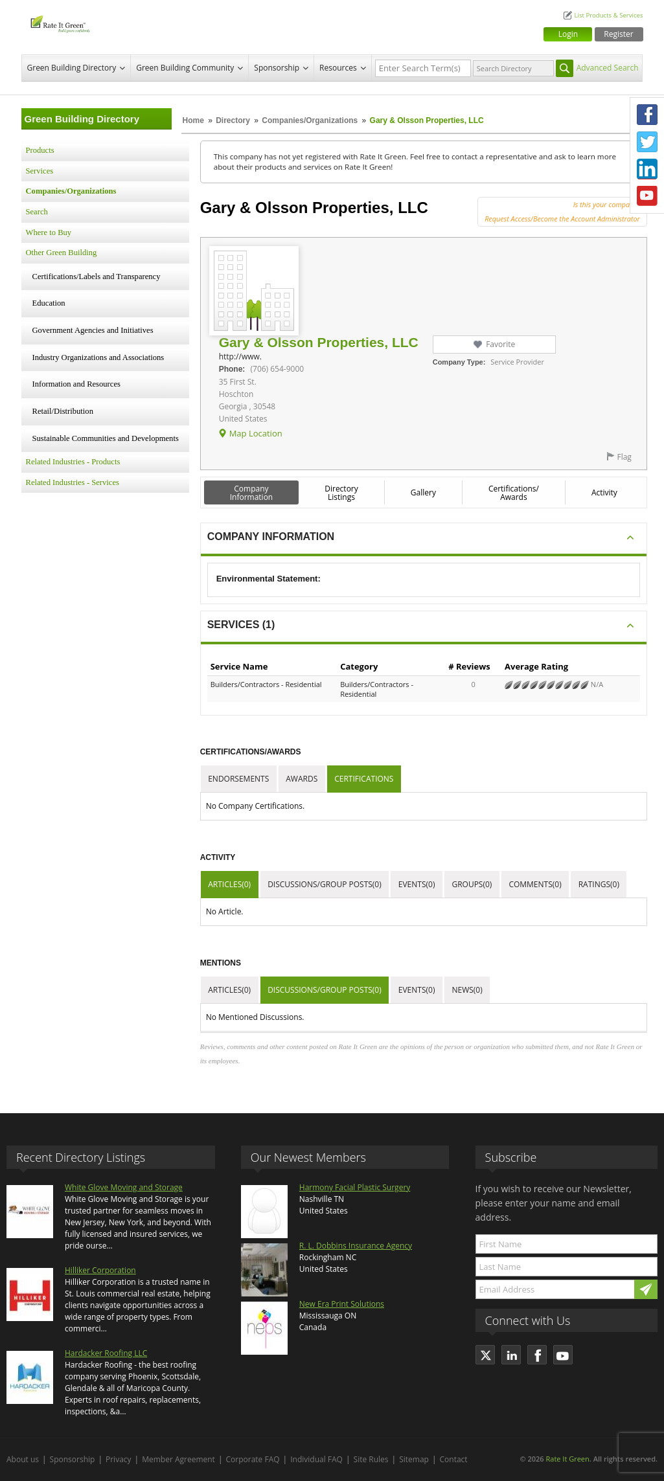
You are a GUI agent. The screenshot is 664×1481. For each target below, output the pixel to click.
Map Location (255, 433)
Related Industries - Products (73, 461)
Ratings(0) (598, 884)
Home (193, 120)
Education (48, 303)
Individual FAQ (316, 1459)
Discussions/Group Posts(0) (325, 884)
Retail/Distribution (62, 411)
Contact (454, 1459)
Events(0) (416, 884)
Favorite (500, 344)
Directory (233, 120)
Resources (338, 67)
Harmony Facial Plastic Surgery (355, 1187)
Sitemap (414, 1459)
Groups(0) (472, 884)
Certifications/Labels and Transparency (96, 276)
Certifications (363, 778)
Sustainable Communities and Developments (105, 438)
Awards (301, 778)
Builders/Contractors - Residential (266, 684)
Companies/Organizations (310, 120)
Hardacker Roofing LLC (106, 1353)
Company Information (251, 493)
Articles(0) (229, 884)
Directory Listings (341, 493)
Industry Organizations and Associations (98, 357)
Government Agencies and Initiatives (93, 330)
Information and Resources (76, 384)
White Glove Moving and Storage (124, 1187)
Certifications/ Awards (513, 493)
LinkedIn (647, 169)
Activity (604, 492)
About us (22, 1459)
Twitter (647, 141)
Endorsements (238, 778)
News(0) (467, 989)
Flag (624, 456)
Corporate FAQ (253, 1459)
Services (40, 170)
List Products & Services (608, 15)
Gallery (423, 492)
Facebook (647, 114)
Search (37, 211)
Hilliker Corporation (100, 1270)
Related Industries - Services (72, 482)
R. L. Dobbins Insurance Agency (355, 1245)
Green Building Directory (72, 67)
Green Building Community (185, 67)
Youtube (647, 196)
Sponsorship (276, 67)
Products (40, 150)
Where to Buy (49, 232)
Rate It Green (567, 1459)
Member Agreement (178, 1459)
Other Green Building (61, 252)
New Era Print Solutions (341, 1303)
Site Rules (371, 1459)
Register (618, 34)
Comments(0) (535, 884)
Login (568, 34)
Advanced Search (608, 67)
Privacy (119, 1459)
